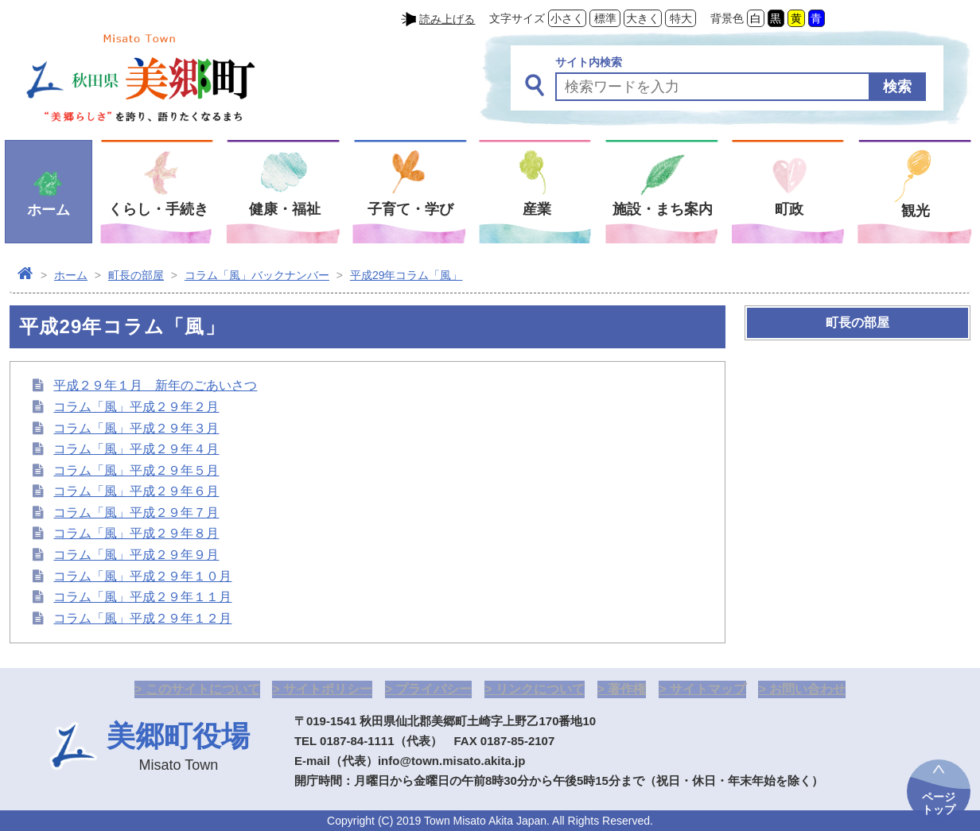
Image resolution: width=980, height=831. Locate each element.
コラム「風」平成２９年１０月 (142, 576)
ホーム (71, 275)
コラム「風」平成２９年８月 (136, 533)
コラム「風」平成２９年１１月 (142, 597)
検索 (897, 87)
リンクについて (540, 689)
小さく (567, 18)
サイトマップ (708, 689)
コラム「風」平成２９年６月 (136, 491)
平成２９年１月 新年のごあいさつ (155, 385)
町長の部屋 (136, 275)
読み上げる (447, 19)
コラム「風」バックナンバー (257, 275)
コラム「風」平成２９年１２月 (142, 618)
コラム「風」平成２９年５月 (136, 470)
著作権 (627, 689)
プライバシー (433, 689)
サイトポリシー (327, 689)
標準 (605, 18)
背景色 (727, 18)
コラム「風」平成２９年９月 (136, 554)
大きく (642, 18)
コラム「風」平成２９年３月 (136, 428)
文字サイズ (517, 18)
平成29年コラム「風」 (406, 275)
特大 (681, 18)
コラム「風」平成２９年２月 (136, 407)
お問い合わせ (807, 689)
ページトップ (938, 803)
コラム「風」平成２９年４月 (136, 449)
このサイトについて (203, 689)
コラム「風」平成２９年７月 (136, 512)
